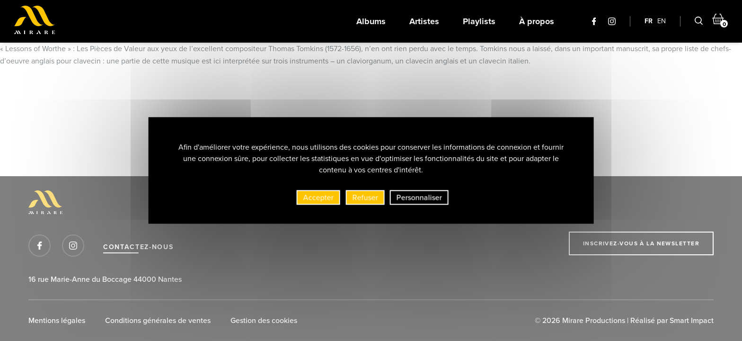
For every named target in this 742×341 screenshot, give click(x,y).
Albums (371, 21)
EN (661, 21)
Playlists (479, 21)
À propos (536, 21)
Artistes (424, 21)
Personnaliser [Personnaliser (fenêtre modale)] (419, 199)
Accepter (318, 199)
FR (649, 21)
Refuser (365, 199)
